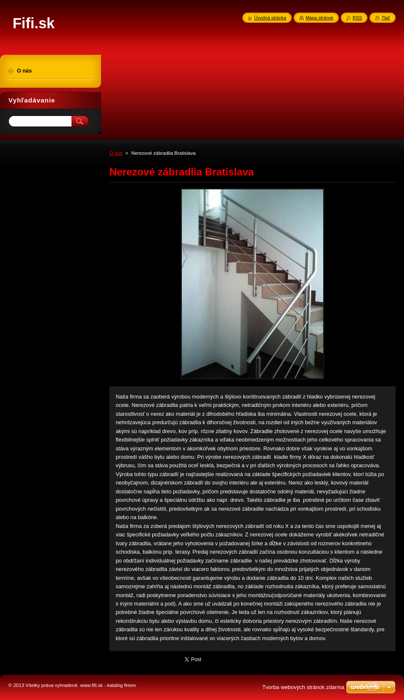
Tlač (385, 17)
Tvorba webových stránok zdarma (303, 687)
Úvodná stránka (270, 17)
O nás (115, 153)
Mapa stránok (319, 17)
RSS (357, 17)
